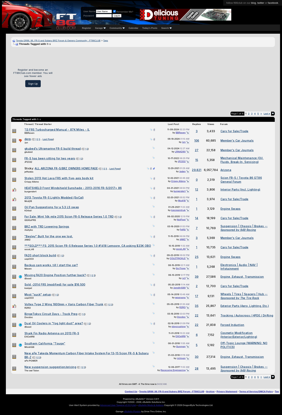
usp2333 (29, 258)
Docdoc (28, 317)
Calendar (133, 28)
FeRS (183, 229)
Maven (28, 268)
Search (166, 28)
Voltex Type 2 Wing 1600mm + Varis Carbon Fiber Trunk (63, 304)
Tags (105, 40)
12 (196, 189)
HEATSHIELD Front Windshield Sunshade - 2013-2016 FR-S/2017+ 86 (73, 188)
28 (197, 368)
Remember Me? (123, 11)
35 (196, 305)
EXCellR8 (29, 336)
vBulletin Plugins (132, 411)
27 (197, 150)
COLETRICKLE (178, 258)
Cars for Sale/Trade (235, 131)
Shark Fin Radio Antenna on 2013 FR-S (51, 333)
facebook (273, 2)
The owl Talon (31, 370)
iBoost (28, 278)
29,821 (196, 170)
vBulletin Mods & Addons (151, 405)
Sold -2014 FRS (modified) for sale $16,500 (54, 284)
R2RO (27, 307)
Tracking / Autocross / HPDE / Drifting (247, 315)
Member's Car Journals (237, 140)
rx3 (184, 278)
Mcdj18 (28, 201)
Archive (210, 391)
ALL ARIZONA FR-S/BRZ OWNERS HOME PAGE (66, 168)
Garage (100, 28)
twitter (260, 2)
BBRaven (29, 133)
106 (196, 140)
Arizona (226, 170)
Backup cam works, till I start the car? (51, 265)
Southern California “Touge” (44, 343)
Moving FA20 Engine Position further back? (55, 275)
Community (117, 28)
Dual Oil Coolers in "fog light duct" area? (53, 323)
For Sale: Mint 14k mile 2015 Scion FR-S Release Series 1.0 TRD (69, 216)
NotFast (181, 219)
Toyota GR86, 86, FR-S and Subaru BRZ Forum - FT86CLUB (171, 391)
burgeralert (30, 191)
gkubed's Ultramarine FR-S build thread (52, 148)
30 (197, 356)
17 (196, 296)
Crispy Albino (31, 181)
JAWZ (27, 239)
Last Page (48, 139)
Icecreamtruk (178, 210)
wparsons (180, 297)
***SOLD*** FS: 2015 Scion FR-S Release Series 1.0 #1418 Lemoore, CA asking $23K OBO (87, 245)
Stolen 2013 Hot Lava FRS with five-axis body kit (58, 178)
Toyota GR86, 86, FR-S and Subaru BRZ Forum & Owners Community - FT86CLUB (58, 40)
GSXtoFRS (30, 220)
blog (253, 2)
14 (196, 218)
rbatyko (28, 229)
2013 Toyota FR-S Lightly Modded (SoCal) (54, 197)
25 (196, 257)
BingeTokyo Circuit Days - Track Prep (51, 314)
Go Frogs (181, 268)
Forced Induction (232, 324)
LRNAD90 (180, 151)
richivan (181, 358)
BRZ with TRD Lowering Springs (46, 226)
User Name (89, 11)
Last (267, 113)
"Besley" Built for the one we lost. (48, 236)
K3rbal (28, 210)
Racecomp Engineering (173, 370)
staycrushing (179, 326)
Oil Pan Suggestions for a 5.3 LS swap (51, 207)
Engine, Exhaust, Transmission (242, 276)
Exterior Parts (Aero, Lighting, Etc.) (245, 305)
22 (197, 315)
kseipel (28, 288)
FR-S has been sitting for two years (49, 158)
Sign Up (33, 83)
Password (88, 15)
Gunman (180, 346)
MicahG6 (29, 347)
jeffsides (28, 171)
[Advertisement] (165, 77)
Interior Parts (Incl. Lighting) (240, 189)
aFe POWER (30, 360)
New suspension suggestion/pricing (50, 367)
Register (86, 28)
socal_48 (29, 249)
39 (197, 276)
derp (27, 139)
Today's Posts (149, 28)
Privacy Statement (227, 391)
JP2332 (28, 162)
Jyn (26, 142)
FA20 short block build (40, 255)
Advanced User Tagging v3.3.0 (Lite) (118, 405)
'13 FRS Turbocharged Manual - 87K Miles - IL (57, 129)
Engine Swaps (231, 208)
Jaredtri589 (179, 287)
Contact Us (131, 391)
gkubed (28, 152)
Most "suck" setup (37, 294)
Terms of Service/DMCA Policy (256, 391)
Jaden (182, 171)
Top (277, 391)
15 (196, 160)
